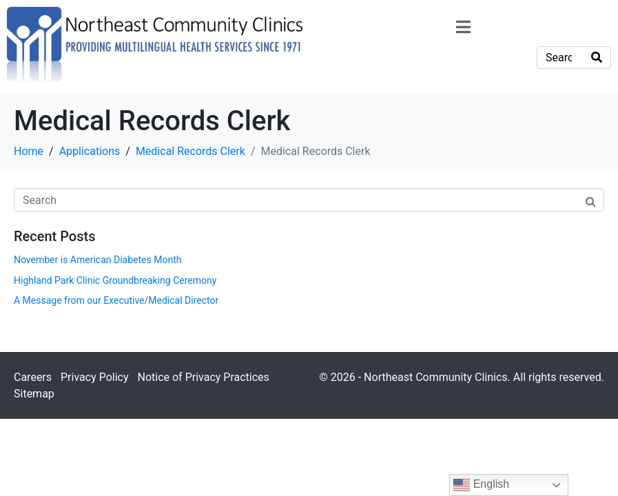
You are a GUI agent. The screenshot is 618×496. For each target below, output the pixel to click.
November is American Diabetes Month (97, 259)
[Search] (596, 57)
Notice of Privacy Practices (203, 377)
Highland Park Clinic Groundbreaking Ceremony (115, 280)
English (481, 485)
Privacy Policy (95, 377)
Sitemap (34, 393)
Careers (33, 377)
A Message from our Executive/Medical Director (116, 300)
